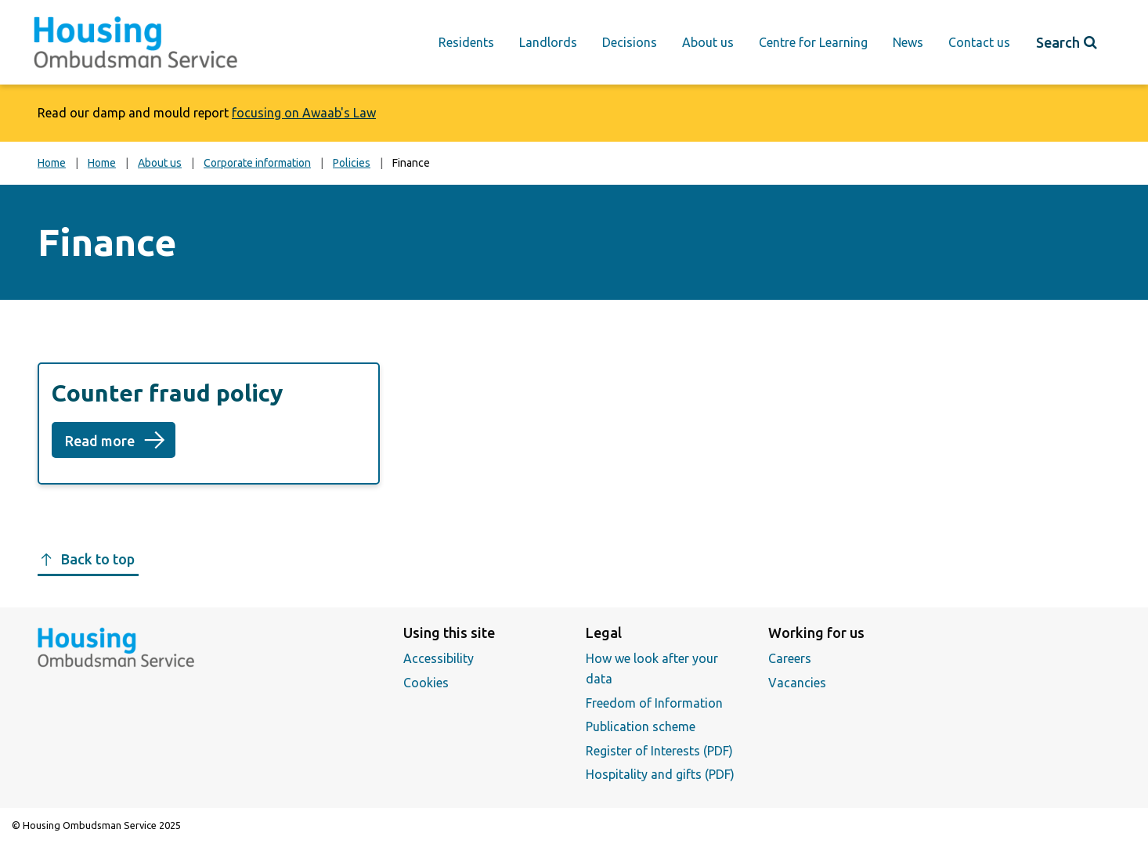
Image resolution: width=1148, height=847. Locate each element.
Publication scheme (640, 726)
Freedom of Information (654, 703)
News (908, 42)
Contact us (979, 42)
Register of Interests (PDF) (659, 751)
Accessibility (438, 658)
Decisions (629, 42)
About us (708, 42)
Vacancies (797, 683)
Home (52, 163)
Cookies (426, 683)
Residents (466, 42)
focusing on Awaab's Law (304, 113)
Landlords (548, 42)
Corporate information (257, 163)
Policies (351, 163)
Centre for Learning (813, 42)
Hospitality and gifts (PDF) (660, 774)
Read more (120, 445)
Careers (789, 658)
